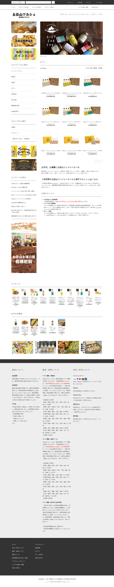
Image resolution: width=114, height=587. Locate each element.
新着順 (100, 68)
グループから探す (35, 7)
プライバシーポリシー (18, 561)
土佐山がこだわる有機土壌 (19, 187)
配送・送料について (18, 551)
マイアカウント (39, 544)
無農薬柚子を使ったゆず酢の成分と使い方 (23, 216)
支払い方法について (18, 548)
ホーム (13, 7)
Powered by (57, 582)
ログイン (87, 2)
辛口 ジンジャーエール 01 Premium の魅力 (23, 195)
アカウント (69, 2)
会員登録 (78, 2)
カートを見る (39, 554)
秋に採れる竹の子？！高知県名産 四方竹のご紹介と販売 (24, 211)
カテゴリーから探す (22, 7)
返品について (16, 554)
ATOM (18, 568)
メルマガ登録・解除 (82, 7)
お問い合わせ (93, 7)
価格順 (95, 68)
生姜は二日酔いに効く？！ (19, 206)
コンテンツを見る (48, 7)
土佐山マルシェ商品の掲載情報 (20, 183)
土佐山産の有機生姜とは (18, 202)
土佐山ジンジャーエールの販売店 (21, 199)
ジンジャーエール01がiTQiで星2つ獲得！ (23, 191)
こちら (98, 207)
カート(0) (98, 2)
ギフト (45, 56)
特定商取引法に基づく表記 (20, 558)
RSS (13, 568)
